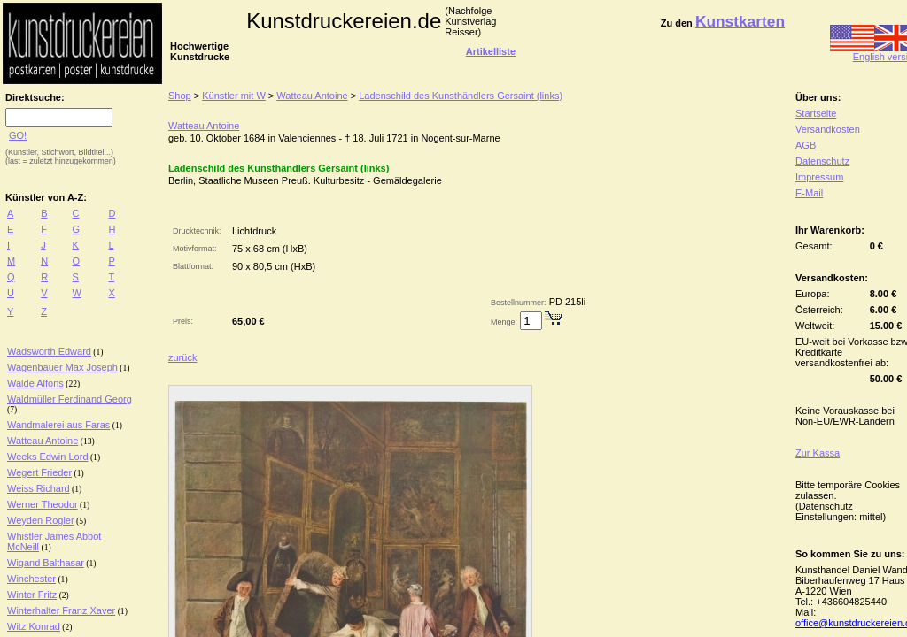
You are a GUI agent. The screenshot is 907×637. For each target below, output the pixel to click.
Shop (179, 95)
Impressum (819, 177)
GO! (18, 135)
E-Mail (809, 193)
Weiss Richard (38, 488)
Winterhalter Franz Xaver (61, 610)
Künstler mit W (234, 95)
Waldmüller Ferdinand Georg (69, 399)
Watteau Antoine (42, 440)
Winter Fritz (32, 594)
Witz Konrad (33, 626)
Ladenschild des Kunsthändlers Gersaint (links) (460, 95)
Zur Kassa (817, 453)
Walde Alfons (35, 383)
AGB (805, 145)
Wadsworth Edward (49, 351)
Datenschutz (822, 161)
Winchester (31, 578)
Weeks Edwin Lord (48, 456)
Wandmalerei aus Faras (58, 424)
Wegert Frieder (39, 472)
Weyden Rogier (40, 520)
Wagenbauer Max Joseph (62, 367)
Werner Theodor (42, 504)
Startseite (815, 113)
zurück (182, 357)
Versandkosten (827, 129)
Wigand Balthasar (45, 562)
